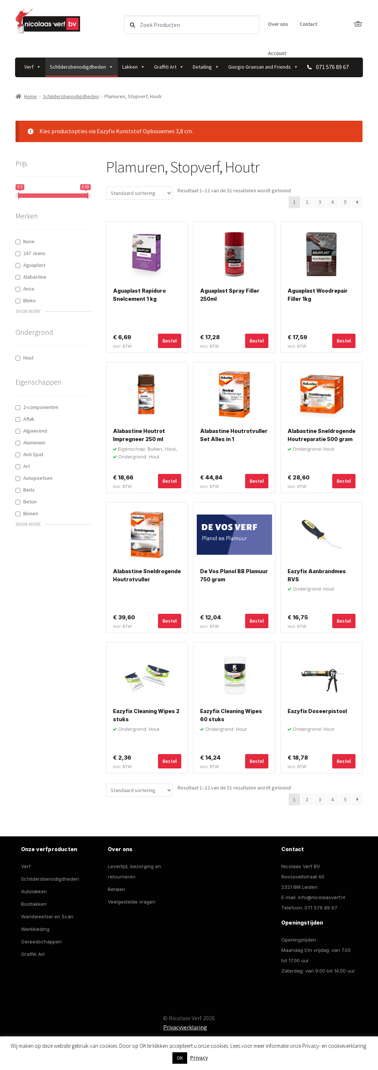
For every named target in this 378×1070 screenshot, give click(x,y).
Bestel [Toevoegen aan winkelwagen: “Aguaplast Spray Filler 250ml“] (257, 340)
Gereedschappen (41, 942)
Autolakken (34, 891)
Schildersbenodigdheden (81, 66)
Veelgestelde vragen (131, 902)
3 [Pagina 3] (320, 202)
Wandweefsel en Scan (47, 916)
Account (277, 53)
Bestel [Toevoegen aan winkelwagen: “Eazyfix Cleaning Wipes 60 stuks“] (257, 761)
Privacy (199, 1057)
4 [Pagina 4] (332, 202)
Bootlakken (34, 904)
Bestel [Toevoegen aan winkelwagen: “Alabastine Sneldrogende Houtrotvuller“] (169, 620)
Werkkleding (35, 929)
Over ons (278, 24)
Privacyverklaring (185, 1027)
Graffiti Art (169, 66)
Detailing (206, 66)
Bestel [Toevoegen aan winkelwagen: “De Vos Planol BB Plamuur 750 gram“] (257, 620)
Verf (32, 66)
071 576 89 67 (321, 908)
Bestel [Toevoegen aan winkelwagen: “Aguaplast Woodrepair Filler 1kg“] (344, 340)
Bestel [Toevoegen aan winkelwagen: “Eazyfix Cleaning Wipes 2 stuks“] (169, 761)
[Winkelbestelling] (139, 193)
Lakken (133, 66)
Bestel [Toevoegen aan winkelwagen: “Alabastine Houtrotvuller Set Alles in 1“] (257, 481)
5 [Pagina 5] (345, 202)
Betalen (116, 889)
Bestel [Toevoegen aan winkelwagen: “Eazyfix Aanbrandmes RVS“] (344, 620)
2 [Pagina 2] (307, 202)
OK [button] (180, 1058)
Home (30, 96)
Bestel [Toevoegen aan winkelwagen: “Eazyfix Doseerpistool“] (344, 761)
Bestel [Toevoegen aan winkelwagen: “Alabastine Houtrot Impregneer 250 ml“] (169, 481)
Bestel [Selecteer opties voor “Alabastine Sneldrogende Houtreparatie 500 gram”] (344, 481)
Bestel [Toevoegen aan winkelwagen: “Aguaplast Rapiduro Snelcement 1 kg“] (169, 340)
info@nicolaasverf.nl (321, 897)
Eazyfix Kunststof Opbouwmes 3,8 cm (144, 131)
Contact (308, 24)
